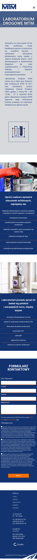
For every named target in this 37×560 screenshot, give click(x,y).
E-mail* (3, 386)
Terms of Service (11, 419)
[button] (34, 7)
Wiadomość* (5, 402)
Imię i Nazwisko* (7, 378)
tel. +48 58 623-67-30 (19, 519)
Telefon (3, 394)
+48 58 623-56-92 (18, 521)
